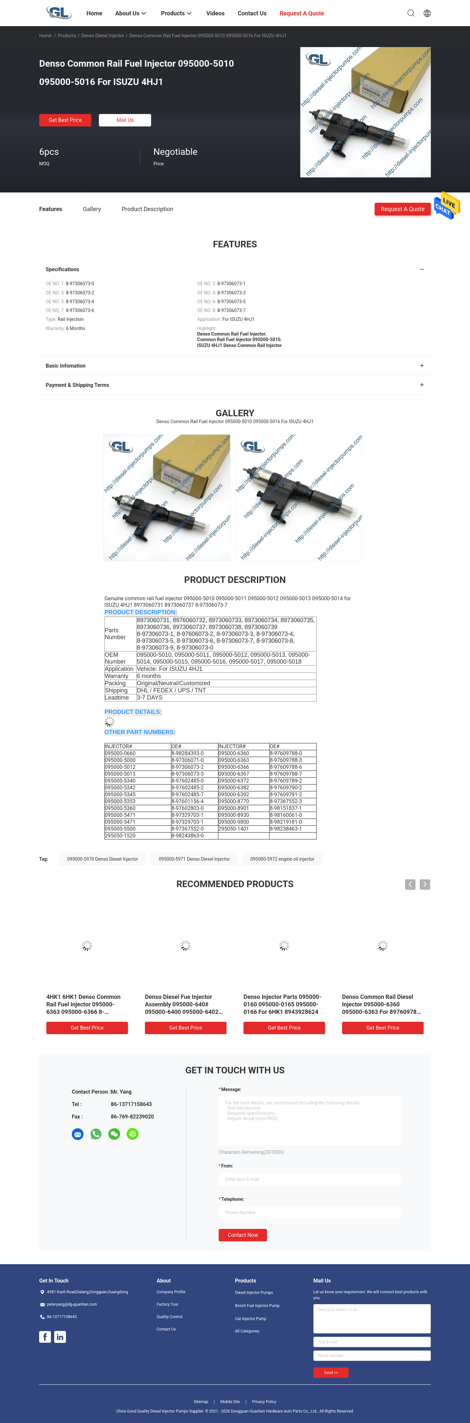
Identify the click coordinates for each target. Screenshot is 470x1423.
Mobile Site (230, 1401)
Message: (231, 1089)
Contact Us (166, 1329)
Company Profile (171, 1292)
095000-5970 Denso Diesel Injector (102, 859)
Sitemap (201, 1401)
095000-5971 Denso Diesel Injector (194, 859)
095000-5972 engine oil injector (282, 859)
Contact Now (243, 1235)
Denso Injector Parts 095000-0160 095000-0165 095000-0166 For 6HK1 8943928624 (282, 1004)
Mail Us (125, 120)
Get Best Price (65, 120)
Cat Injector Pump (250, 1318)
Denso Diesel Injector (102, 35)
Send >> (331, 1372)
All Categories (247, 1331)
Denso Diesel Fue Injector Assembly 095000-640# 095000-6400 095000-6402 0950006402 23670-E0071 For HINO (185, 1011)
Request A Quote (403, 208)
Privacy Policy (264, 1401)
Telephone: (232, 1199)
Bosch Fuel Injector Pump (257, 1305)
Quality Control (169, 1317)
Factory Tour (168, 1304)
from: (227, 1165)
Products (67, 35)
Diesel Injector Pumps (254, 1292)
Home (45, 35)
